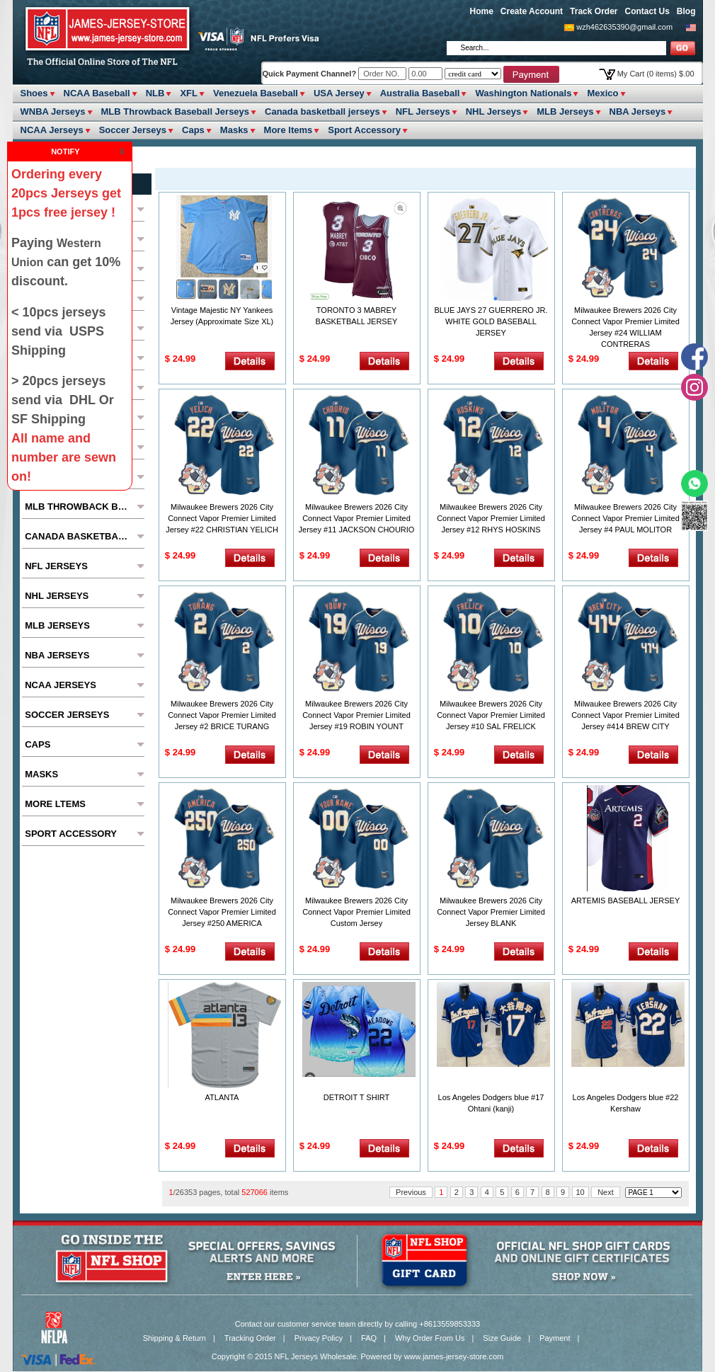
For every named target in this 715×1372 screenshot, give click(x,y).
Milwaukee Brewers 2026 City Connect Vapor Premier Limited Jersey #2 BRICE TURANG (222, 715)
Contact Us (646, 11)
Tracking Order (250, 1338)
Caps (193, 130)
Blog (686, 11)
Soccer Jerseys (132, 130)
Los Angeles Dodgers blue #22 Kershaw (626, 1103)
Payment (554, 1338)
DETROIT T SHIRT (356, 1097)
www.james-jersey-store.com (454, 1356)
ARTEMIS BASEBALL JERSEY (625, 900)
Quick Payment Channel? (311, 73)
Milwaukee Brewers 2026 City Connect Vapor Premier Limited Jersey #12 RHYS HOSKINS (491, 518)
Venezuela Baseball (255, 93)
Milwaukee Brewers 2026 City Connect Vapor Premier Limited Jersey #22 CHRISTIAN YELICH (222, 518)
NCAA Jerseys (52, 130)
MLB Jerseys (565, 111)
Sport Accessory (364, 130)
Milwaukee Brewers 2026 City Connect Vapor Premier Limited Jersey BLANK (491, 911)
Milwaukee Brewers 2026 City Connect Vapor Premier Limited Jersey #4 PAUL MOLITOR (625, 518)
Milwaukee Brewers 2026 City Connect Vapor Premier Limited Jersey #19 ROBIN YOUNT (356, 715)
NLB (155, 93)
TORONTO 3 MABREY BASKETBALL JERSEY (357, 316)
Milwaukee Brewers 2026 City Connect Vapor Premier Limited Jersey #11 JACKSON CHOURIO (357, 518)
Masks (234, 130)
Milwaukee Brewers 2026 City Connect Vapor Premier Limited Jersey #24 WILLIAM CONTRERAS (625, 327)
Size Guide (502, 1338)
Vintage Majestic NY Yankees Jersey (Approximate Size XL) (222, 316)
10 (580, 1192)
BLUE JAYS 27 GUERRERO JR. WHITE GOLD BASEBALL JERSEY (491, 321)
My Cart (655, 73)
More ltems (288, 130)
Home (481, 11)
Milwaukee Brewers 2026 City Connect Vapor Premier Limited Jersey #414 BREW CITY (625, 715)
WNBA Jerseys (53, 111)
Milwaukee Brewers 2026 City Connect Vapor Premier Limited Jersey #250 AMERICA (222, 911)
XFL (189, 93)
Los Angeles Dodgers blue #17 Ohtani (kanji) (491, 1103)
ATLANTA (222, 1097)
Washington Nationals (523, 93)
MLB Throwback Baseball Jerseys (175, 111)
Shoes (34, 93)
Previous (411, 1192)
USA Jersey (339, 93)
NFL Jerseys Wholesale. (317, 1356)
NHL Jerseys (494, 111)
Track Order (593, 11)
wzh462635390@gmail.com (624, 27)
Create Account (531, 11)
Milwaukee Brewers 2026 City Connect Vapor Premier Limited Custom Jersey (356, 911)
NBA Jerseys (638, 111)
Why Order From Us (429, 1338)
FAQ (369, 1338)
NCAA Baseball (97, 93)
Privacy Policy (318, 1338)
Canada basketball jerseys (322, 111)
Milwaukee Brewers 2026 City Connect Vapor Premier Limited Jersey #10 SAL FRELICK (491, 715)
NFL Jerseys (423, 111)
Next (605, 1192)
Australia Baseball (420, 93)
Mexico (602, 93)
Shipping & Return (174, 1338)
